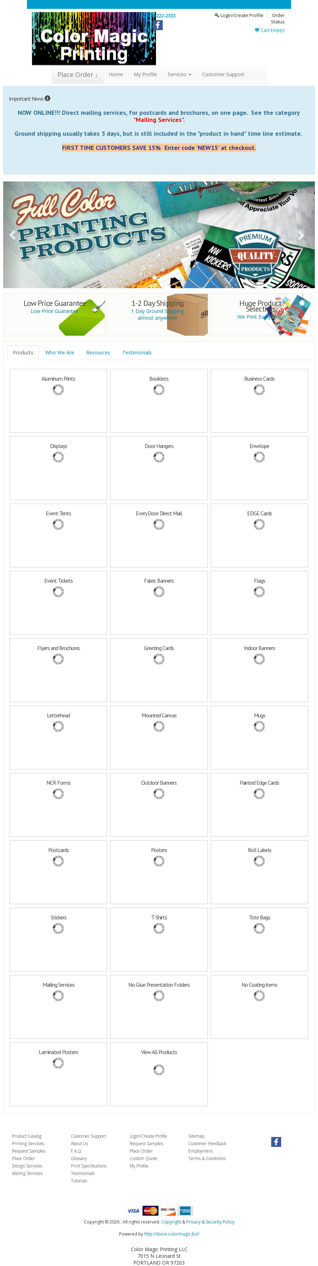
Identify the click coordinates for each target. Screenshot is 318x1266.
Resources (98, 352)
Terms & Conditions (207, 1158)
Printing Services (28, 1144)
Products (23, 352)
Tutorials (79, 1181)
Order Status (278, 18)
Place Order (23, 1158)
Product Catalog (26, 1136)
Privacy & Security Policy (210, 1222)
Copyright (171, 1222)
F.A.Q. (76, 1151)
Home (116, 74)
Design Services (27, 1166)
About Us (79, 1144)
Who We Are (59, 352)
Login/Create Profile (239, 15)
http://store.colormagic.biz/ (171, 1234)
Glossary (79, 1158)
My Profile (145, 74)
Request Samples (28, 1151)
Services (179, 74)
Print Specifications (88, 1166)
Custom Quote (143, 1158)
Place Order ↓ (77, 74)
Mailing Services (27, 1173)
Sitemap (196, 1136)
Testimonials (137, 352)
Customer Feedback (207, 1144)
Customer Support (223, 74)
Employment (200, 1151)
